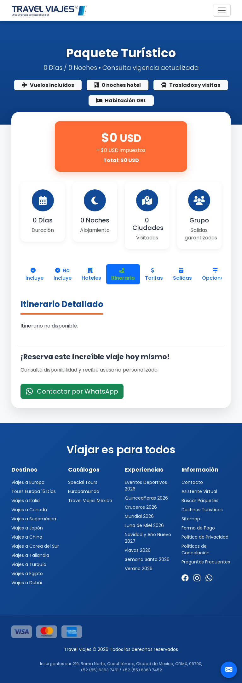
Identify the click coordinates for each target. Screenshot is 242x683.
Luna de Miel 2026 (144, 525)
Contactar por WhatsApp (72, 391)
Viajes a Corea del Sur (35, 546)
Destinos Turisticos (202, 510)
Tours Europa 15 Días (33, 491)
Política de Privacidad (205, 537)
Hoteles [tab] (91, 275)
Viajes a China (26, 537)
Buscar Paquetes (200, 500)
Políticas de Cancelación (196, 549)
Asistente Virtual (199, 491)
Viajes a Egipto (27, 573)
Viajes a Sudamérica (33, 519)
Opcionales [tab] (216, 275)
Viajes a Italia (25, 500)
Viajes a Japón (27, 528)
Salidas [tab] (182, 275)
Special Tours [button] (82, 482)
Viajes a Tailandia (30, 555)
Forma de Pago (198, 528)
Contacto (192, 482)
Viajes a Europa (27, 482)
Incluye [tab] (34, 275)
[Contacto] (229, 670)
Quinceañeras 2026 (146, 498)
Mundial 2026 (139, 516)
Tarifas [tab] (154, 275)
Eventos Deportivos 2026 (146, 485)
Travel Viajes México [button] (90, 500)
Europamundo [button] (83, 491)
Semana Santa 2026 (147, 559)
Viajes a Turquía (28, 564)
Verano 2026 (139, 568)
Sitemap (191, 519)
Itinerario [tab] (123, 275)
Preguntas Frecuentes (206, 562)
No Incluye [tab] (63, 274)
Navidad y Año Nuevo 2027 (148, 537)
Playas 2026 (138, 550)
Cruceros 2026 (141, 507)
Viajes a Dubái (26, 582)
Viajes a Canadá (29, 510)
